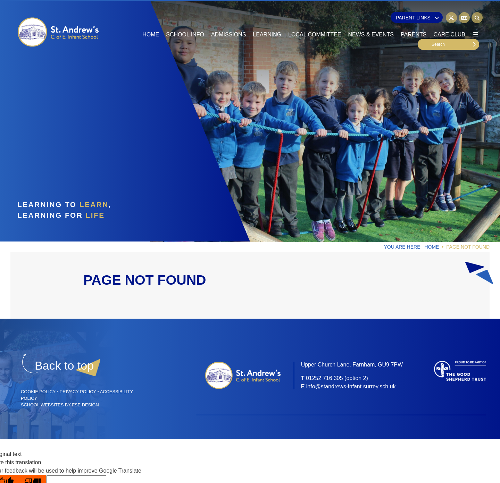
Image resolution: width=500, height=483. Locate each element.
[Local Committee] (314, 21)
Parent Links (417, 17)
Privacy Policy (78, 391)
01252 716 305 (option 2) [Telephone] (337, 378)
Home (431, 247)
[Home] (58, 32)
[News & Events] (370, 21)
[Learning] (267, 21)
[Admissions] (228, 21)
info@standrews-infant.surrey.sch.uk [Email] (351, 386)
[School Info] (185, 21)
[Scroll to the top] (64, 365)
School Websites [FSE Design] (42, 404)
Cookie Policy (38, 391)
